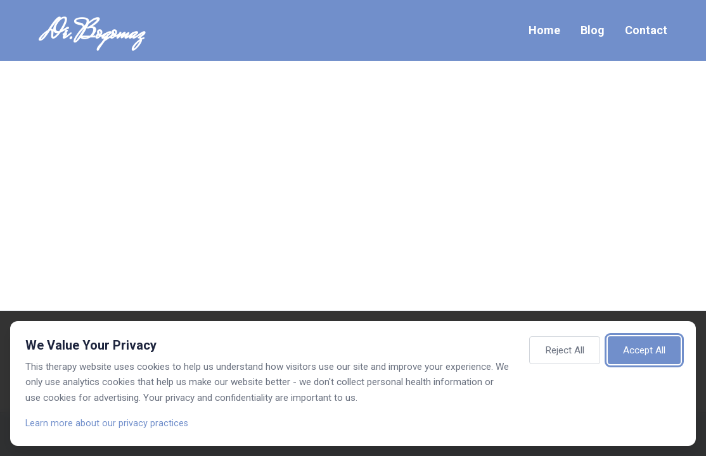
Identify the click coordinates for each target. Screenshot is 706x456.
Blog (593, 30)
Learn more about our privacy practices (106, 423)
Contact (646, 30)
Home (544, 30)
